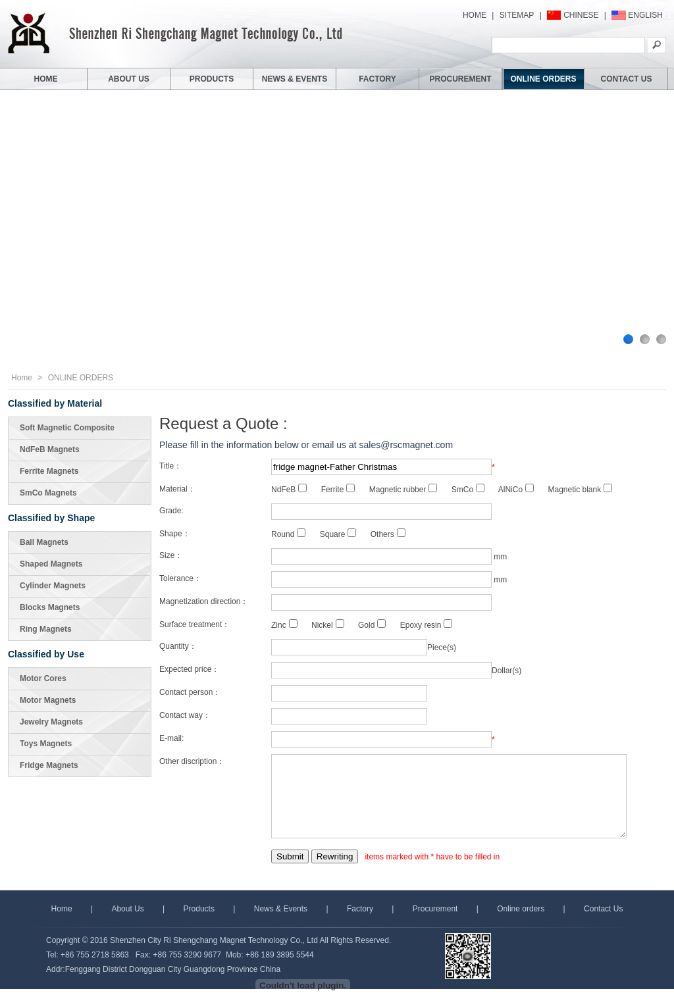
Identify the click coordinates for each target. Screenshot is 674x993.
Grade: (171, 510)
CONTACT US (626, 79)
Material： (177, 489)
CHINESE (580, 15)
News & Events (280, 908)
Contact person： (189, 692)
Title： (170, 466)
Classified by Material (55, 403)
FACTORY (377, 79)
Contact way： (185, 715)
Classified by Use (46, 654)
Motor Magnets (48, 700)
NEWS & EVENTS (294, 79)
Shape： (174, 533)
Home (21, 377)
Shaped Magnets (51, 564)
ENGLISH (645, 15)
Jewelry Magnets (51, 721)
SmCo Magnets (48, 492)
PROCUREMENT (460, 79)
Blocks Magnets (50, 607)
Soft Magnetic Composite (67, 427)
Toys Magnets (46, 743)
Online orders (520, 908)
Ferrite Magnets (49, 471)
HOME (474, 15)
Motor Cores (43, 678)
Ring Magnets (46, 629)
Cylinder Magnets (53, 585)
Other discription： (191, 761)
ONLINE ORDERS (543, 79)
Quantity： (178, 646)
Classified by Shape (51, 518)
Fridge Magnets (49, 765)
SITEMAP (517, 15)
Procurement (435, 908)
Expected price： (189, 669)
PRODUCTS (212, 79)
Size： (170, 555)
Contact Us (603, 908)
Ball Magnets (44, 542)
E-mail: (171, 738)
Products (200, 908)
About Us (127, 908)
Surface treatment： (194, 624)
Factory (360, 908)
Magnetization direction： (203, 601)
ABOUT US (128, 79)
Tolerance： (180, 578)
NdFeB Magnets (50, 449)
